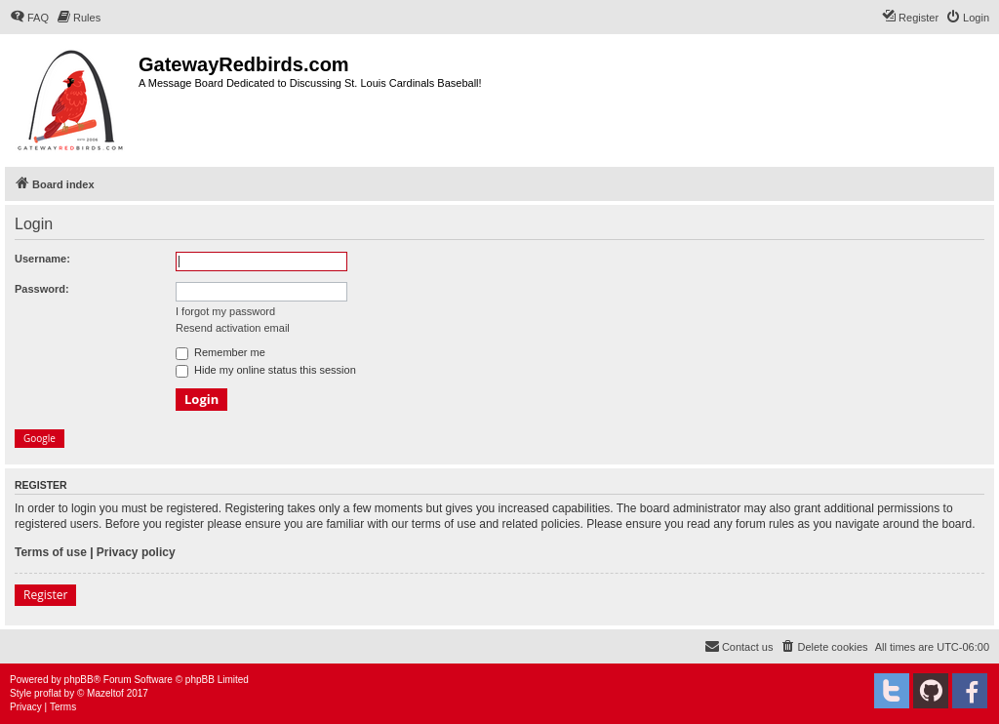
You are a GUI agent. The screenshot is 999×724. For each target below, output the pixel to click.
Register (45, 594)
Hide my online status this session (266, 370)
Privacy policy (136, 552)
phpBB (79, 679)
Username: (42, 258)
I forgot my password (225, 311)
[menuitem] (29, 17)
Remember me (220, 352)
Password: (42, 289)
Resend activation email (233, 328)
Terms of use (51, 552)
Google (39, 438)
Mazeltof (105, 693)
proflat (47, 693)
